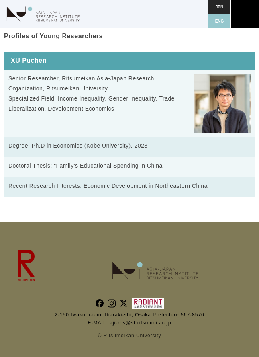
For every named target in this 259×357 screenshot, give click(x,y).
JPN (219, 7)
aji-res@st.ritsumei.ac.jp (140, 323)
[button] (245, 14)
